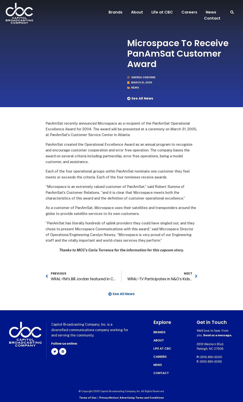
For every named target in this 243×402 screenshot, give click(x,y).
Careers (189, 12)
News (211, 12)
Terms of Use (87, 397)
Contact (212, 18)
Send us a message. (218, 335)
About (137, 12)
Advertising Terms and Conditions (142, 397)
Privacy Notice (108, 397)
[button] (232, 12)
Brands (115, 12)
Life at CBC (162, 12)
